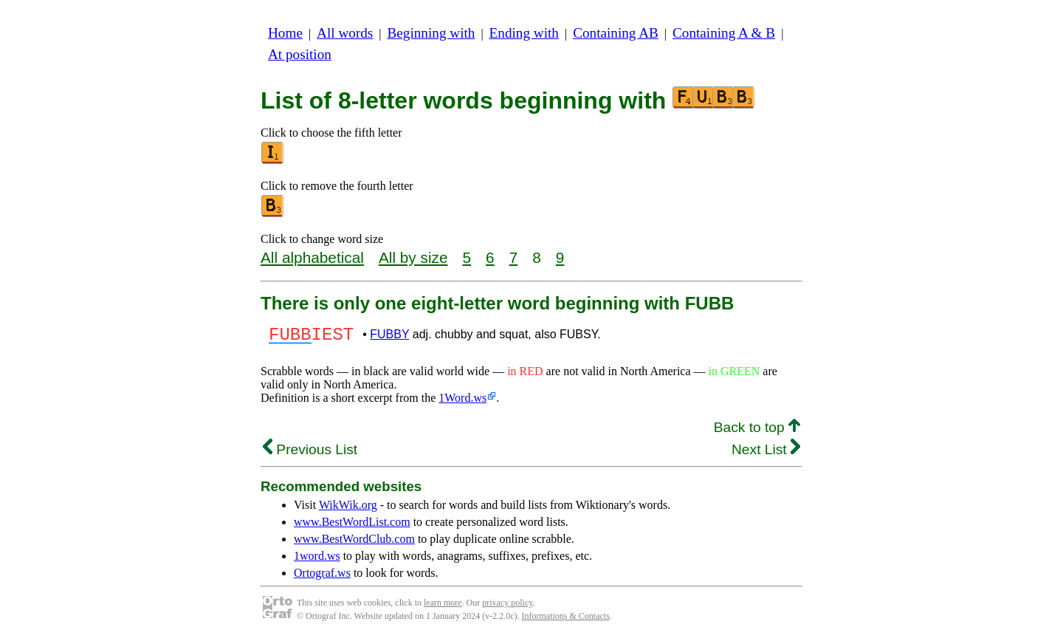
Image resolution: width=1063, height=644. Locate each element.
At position (299, 54)
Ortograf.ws (322, 577)
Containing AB (615, 33)
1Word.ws (462, 402)
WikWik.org (348, 509)
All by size (413, 257)
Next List (766, 454)
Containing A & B (723, 33)
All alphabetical (312, 257)
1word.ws (317, 560)
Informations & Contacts (566, 620)
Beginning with (431, 33)
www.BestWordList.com (352, 526)
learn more (443, 607)
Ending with (524, 33)
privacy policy (507, 607)
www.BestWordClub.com (354, 543)
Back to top (757, 431)
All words (345, 33)
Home (285, 33)
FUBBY (389, 336)
